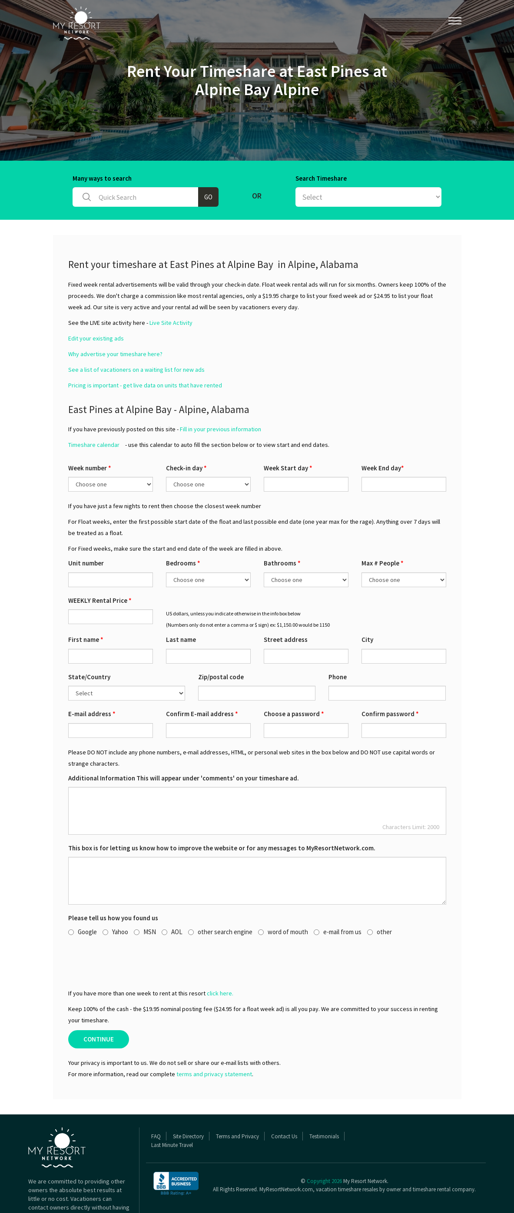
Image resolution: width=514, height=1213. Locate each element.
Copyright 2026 (324, 1147)
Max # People (382, 530)
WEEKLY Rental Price (100, 567)
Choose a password (294, 680)
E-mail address (92, 680)
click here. (220, 960)
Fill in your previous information (220, 396)
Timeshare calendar (93, 411)
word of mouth (283, 898)
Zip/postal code (221, 643)
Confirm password (390, 680)
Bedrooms (183, 530)
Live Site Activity (170, 289)
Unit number (86, 530)
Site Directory (188, 1103)
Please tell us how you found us (113, 884)
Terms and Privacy (237, 1103)
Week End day (382, 434)
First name (85, 606)
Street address (286, 606)
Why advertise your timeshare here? (115, 320)
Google (82, 898)
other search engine (220, 898)
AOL (172, 898)
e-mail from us (337, 898)
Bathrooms (282, 530)
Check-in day (186, 434)
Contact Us (284, 1103)
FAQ (156, 1103)
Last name (181, 606)
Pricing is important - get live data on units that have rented (145, 352)
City (367, 606)
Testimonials (324, 1103)
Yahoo (115, 898)
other (379, 898)
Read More (42, 1191)
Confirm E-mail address (202, 680)
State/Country (89, 643)
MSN (145, 898)
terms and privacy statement (214, 1040)
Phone (337, 643)
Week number (89, 434)
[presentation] (134, 928)
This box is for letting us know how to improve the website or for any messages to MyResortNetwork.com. (221, 814)
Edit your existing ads (96, 305)
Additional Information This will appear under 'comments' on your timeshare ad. (183, 744)
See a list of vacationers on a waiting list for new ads (136, 336)
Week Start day (288, 434)
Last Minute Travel (172, 1111)
